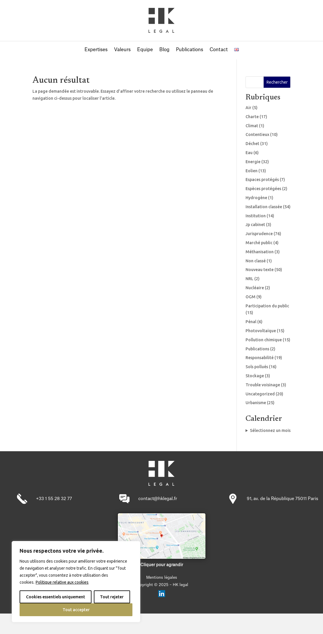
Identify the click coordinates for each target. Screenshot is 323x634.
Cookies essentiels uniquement (55, 597)
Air (248, 107)
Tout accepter (76, 609)
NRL (249, 278)
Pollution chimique (264, 339)
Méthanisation (260, 251)
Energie (253, 161)
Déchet (252, 143)
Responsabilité (260, 357)
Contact (219, 50)
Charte (252, 116)
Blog (164, 50)
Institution (256, 215)
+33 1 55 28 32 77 (54, 499)
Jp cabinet (255, 224)
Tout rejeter (112, 597)
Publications (189, 50)
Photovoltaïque (261, 330)
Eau (249, 152)
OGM (250, 296)
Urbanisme (256, 402)
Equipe (145, 50)
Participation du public (267, 306)
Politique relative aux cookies (62, 582)
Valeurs (122, 50)
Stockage (255, 375)
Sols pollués (257, 366)
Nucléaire (255, 287)
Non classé (256, 261)
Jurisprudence (259, 233)
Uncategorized (260, 394)
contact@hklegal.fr (157, 499)
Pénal (251, 321)
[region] (76, 581)
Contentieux (257, 134)
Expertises (96, 50)
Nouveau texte (260, 269)
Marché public (259, 242)
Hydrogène (256, 197)
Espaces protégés (262, 179)
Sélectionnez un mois (270, 430)
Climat (252, 125)
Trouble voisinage (263, 385)
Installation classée (264, 206)
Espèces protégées (263, 188)
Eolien (252, 170)
